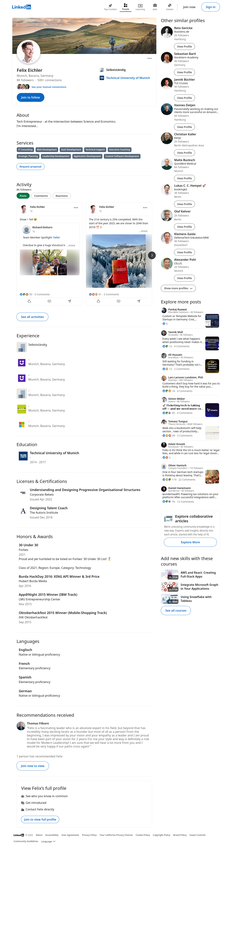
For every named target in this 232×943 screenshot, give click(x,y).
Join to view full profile (40, 819)
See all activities (32, 317)
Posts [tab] (23, 196)
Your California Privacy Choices (116, 835)
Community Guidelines (26, 841)
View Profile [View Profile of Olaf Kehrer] (184, 226)
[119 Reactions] (169, 479)
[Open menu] (149, 58)
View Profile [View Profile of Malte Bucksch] (184, 178)
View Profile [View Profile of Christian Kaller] (184, 152)
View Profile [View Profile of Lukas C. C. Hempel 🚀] (184, 204)
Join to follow (30, 97)
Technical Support (95, 149)
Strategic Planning (28, 156)
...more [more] (71, 245)
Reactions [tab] (62, 196)
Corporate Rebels (42, 494)
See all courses (175, 610)
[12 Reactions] (167, 346)
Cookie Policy (143, 835)
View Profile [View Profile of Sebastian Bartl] (184, 72)
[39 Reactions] (168, 435)
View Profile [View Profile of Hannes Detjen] (184, 127)
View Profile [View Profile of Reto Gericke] (184, 46)
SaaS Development (71, 149)
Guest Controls (198, 835)
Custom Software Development (122, 156)
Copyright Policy (161, 835)
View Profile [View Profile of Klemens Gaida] (184, 252)
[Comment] (50, 301)
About (39, 835)
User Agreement (70, 835)
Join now (189, 7)
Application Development (87, 156)
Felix (56, 237)
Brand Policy (180, 835)
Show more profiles (178, 288)
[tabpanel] (84, 253)
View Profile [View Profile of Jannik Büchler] (184, 98)
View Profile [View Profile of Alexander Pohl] (184, 278)
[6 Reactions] (165, 324)
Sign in (210, 7)
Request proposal (30, 166)
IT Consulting (25, 149)
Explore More (190, 542)
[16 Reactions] (168, 391)
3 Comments (42, 294)
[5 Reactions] (166, 458)
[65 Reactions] (168, 413)
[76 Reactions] (168, 502)
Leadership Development (55, 156)
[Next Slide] (152, 255)
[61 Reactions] (95, 294)
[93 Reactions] (26, 294)
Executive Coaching (119, 149)
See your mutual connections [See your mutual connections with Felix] (48, 87)
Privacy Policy (89, 835)
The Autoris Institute (44, 513)
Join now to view (32, 766)
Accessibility (52, 835)
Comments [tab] (41, 196)
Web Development (47, 149)
